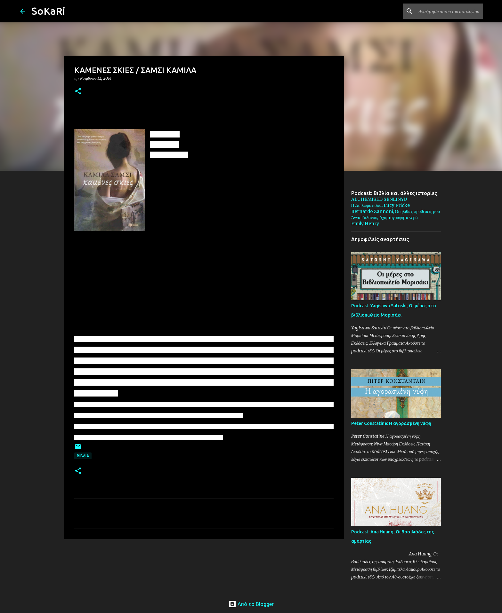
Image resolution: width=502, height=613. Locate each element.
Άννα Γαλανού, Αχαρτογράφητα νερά (384, 217)
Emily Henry (365, 223)
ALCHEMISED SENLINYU (379, 199)
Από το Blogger (251, 604)
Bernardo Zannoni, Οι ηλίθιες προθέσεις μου (395, 211)
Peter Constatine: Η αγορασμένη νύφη (391, 423)
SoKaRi (48, 11)
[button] (78, 91)
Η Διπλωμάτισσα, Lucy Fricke (380, 205)
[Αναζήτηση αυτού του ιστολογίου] (449, 11)
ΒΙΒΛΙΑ (83, 456)
